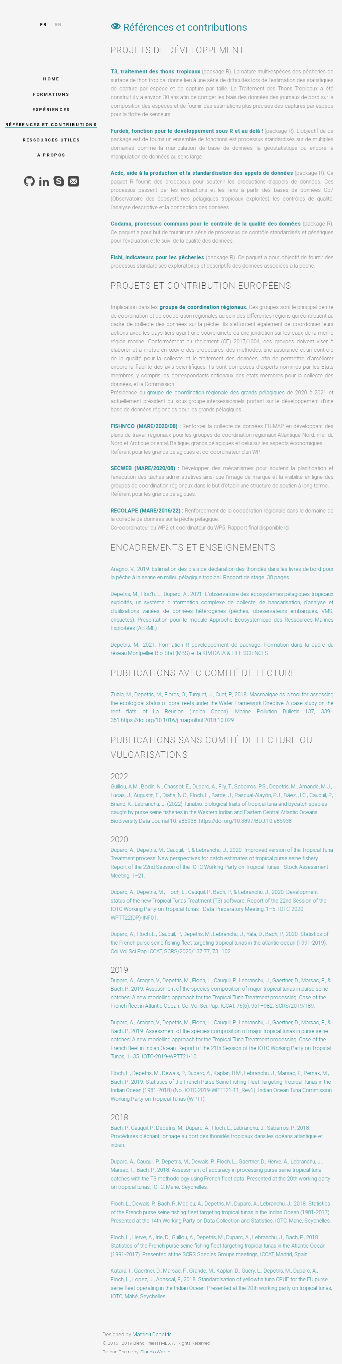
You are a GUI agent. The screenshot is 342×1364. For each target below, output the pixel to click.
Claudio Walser (155, 1351)
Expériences (51, 109)
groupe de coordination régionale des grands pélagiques (215, 392)
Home (51, 78)
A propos (51, 154)
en (58, 24)
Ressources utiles (51, 139)
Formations (51, 94)
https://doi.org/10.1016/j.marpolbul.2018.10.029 (176, 720)
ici (286, 528)
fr (43, 24)
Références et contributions (51, 124)
